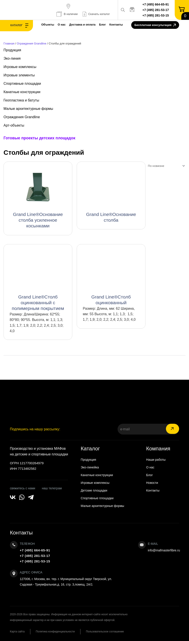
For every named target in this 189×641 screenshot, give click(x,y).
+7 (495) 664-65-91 (155, 4)
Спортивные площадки (22, 83)
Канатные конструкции (22, 92)
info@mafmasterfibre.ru (164, 550)
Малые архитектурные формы (28, 109)
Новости (152, 482)
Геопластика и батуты (21, 100)
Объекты (47, 24)
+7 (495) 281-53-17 (155, 10)
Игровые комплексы (20, 67)
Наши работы (155, 459)
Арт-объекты (14, 125)
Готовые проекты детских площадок (39, 138)
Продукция (12, 50)
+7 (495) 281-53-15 (155, 15)
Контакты (116, 24)
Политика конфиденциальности (55, 631)
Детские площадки (94, 490)
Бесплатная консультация (155, 25)
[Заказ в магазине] (165, 166)
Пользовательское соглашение (105, 631)
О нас (62, 24)
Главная (9, 43)
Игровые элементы (19, 75)
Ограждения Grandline (31, 43)
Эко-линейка (90, 467)
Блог (102, 24)
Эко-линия (12, 58)
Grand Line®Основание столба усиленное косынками (38, 220)
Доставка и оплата (82, 24)
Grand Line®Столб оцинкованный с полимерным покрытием (38, 302)
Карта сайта (17, 631)
